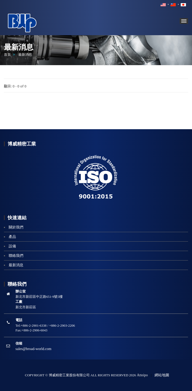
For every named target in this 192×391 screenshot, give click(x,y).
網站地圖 (161, 375)
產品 (12, 237)
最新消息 (16, 265)
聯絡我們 (16, 256)
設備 (12, 246)
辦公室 (20, 291)
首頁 (7, 54)
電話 (18, 320)
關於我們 (16, 227)
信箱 (18, 343)
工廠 (18, 302)
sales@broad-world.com (33, 349)
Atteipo (142, 375)
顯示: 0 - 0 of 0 (15, 86)
